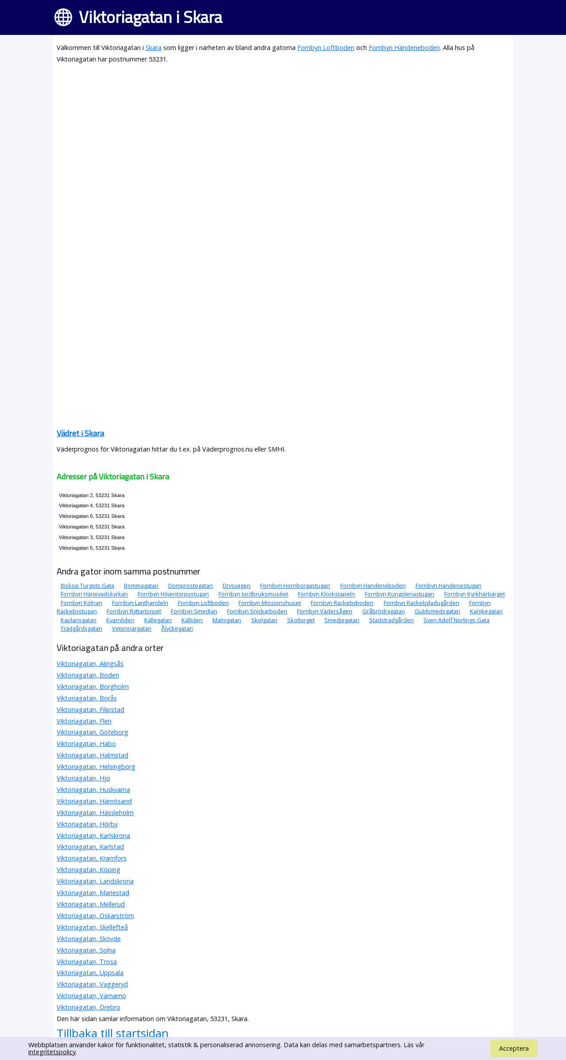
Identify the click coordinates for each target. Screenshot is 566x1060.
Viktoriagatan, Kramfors (92, 858)
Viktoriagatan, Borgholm (93, 686)
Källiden (192, 620)
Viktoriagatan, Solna (86, 950)
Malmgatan (226, 620)
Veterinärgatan (131, 628)
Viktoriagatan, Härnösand (94, 801)
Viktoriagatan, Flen (84, 721)
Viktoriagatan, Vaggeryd (92, 984)
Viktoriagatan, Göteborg (92, 732)
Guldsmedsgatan (437, 611)
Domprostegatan (190, 585)
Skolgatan (264, 620)
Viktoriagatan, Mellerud (91, 904)
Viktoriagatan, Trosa (87, 961)
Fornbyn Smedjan (194, 611)
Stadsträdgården (391, 620)
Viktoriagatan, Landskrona (95, 881)
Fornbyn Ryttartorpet (134, 611)
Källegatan (158, 620)
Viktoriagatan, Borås (87, 698)
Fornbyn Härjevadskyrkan (94, 594)
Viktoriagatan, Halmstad (92, 755)
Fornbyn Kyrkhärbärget (474, 594)
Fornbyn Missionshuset (270, 603)
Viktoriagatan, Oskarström (95, 915)
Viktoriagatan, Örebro (88, 1007)
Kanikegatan (486, 611)
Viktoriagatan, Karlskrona (93, 835)
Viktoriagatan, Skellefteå (92, 927)
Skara (154, 47)
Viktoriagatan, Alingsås (90, 663)
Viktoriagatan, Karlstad (90, 846)
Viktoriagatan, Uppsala (90, 972)
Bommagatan (141, 585)
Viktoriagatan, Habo (86, 743)
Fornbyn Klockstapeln (326, 594)
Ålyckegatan (177, 628)
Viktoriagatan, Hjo (83, 778)
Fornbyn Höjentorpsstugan (173, 594)
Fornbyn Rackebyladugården (421, 603)
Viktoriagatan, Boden (88, 675)
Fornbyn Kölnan (81, 603)
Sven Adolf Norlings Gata (456, 620)
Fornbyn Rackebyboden (342, 603)
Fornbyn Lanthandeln (140, 603)
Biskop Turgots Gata (87, 585)
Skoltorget (301, 620)
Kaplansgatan (78, 620)
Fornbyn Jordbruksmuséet (253, 594)
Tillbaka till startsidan (113, 1033)
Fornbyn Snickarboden (257, 611)
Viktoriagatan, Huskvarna (93, 789)
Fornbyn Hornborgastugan (295, 585)
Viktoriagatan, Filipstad (90, 709)
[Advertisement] (283, 133)
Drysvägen (236, 585)
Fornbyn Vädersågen (324, 611)
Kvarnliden (120, 620)
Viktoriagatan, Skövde (89, 938)
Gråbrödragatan (383, 611)
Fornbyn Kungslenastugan (399, 594)
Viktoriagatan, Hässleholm (95, 812)
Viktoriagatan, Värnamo (91, 995)
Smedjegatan (341, 620)
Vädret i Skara (80, 433)
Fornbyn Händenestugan (448, 585)
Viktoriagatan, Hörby (87, 824)
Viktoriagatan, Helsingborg (96, 766)
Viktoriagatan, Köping (88, 869)
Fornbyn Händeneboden (404, 47)
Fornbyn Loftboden (325, 47)
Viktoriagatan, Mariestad (93, 892)
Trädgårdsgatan (81, 628)
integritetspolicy (52, 1052)
